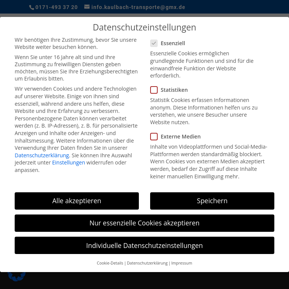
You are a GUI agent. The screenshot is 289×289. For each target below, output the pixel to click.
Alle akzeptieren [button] (76, 200)
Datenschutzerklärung (42, 154)
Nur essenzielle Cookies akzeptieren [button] (145, 222)
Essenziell (171, 42)
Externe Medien (178, 136)
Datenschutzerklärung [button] (147, 262)
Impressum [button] (181, 262)
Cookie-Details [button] (110, 262)
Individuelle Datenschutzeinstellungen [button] (144, 244)
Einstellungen (68, 162)
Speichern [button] (212, 200)
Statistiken (172, 89)
